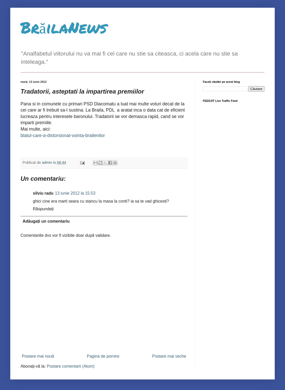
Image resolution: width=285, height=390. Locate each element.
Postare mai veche (169, 356)
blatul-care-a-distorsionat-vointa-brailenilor (63, 135)
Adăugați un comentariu (46, 221)
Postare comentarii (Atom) (70, 366)
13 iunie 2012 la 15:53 (75, 193)
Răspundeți (43, 209)
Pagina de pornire (103, 356)
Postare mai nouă (38, 356)
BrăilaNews (64, 27)
